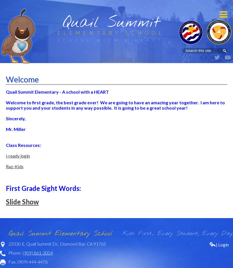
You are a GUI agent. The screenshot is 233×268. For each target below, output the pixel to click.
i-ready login (18, 155)
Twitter (217, 57)
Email (227, 57)
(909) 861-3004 (38, 252)
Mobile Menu (223, 14)
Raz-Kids (14, 166)
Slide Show (22, 202)
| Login (219, 244)
